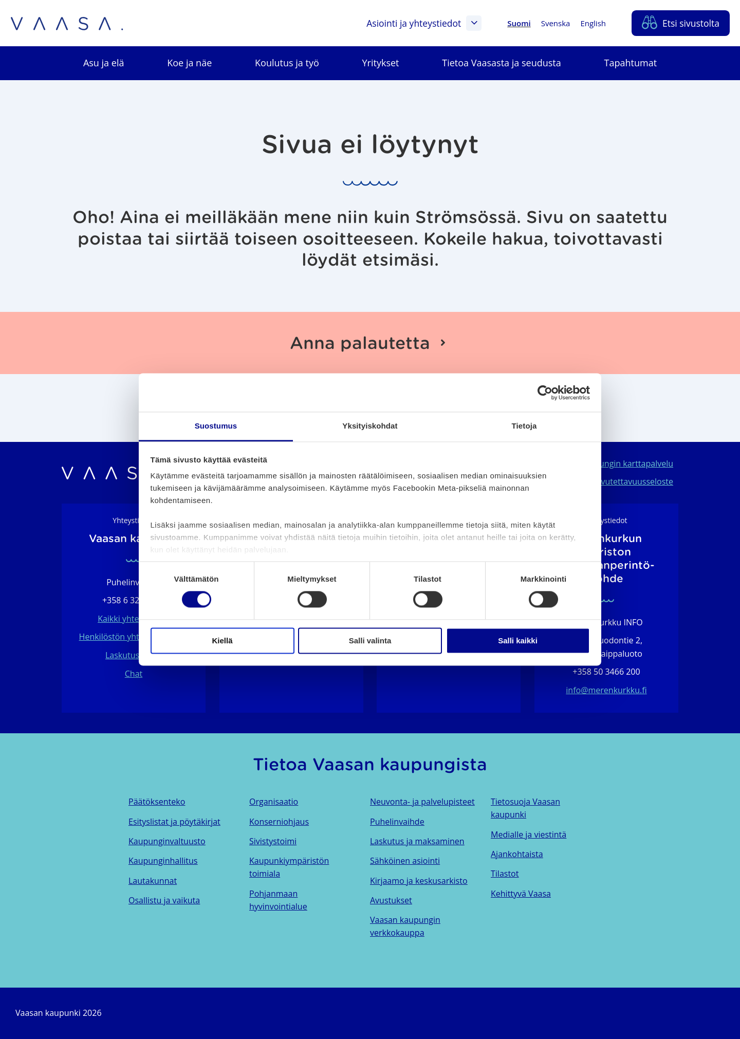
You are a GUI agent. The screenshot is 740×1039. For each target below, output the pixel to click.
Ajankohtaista (517, 854)
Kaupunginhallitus (162, 860)
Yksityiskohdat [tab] (369, 425)
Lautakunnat (152, 880)
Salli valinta (370, 640)
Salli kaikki (518, 640)
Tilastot (505, 873)
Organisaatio (273, 801)
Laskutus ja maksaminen (417, 841)
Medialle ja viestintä (528, 834)
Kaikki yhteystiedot (134, 618)
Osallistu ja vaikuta (164, 900)
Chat (133, 673)
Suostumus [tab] (216, 425)
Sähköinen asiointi (405, 860)
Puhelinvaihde (397, 821)
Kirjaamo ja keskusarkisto (419, 880)
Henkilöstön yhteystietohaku (134, 636)
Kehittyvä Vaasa (521, 893)
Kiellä (222, 640)
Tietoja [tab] (524, 425)
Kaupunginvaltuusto (167, 841)
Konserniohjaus (279, 821)
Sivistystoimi (273, 841)
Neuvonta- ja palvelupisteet (422, 801)
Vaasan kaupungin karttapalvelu (611, 463)
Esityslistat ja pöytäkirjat (174, 821)
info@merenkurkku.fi (606, 690)
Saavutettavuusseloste (630, 481)
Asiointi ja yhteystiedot (424, 23)
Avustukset (391, 900)
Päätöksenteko (156, 801)
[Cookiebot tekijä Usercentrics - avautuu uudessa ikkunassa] (545, 392)
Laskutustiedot (133, 655)
